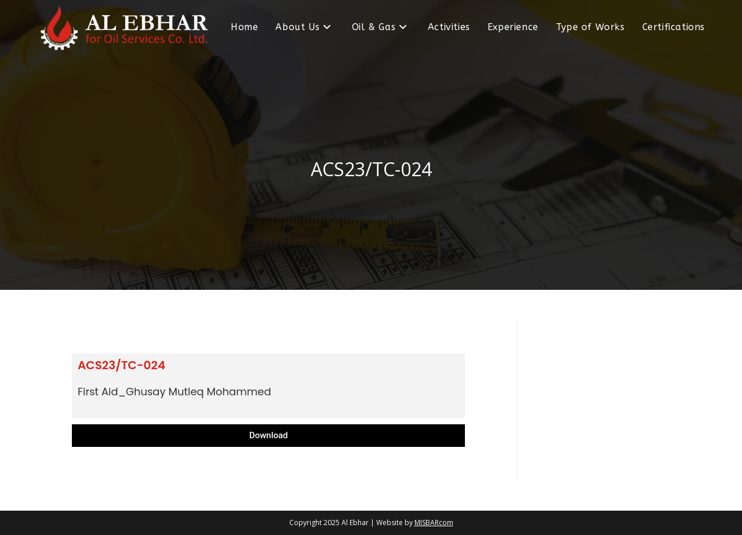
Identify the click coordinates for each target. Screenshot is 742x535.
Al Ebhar (355, 522)
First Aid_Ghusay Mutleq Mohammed (174, 391)
